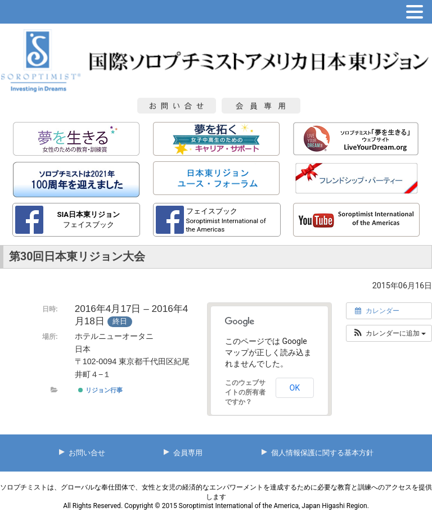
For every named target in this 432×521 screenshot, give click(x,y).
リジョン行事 (100, 390)
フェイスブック (88, 219)
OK (294, 387)
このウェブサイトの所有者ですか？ (245, 392)
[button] (388, 333)
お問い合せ (87, 452)
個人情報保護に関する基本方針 (322, 452)
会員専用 (187, 452)
